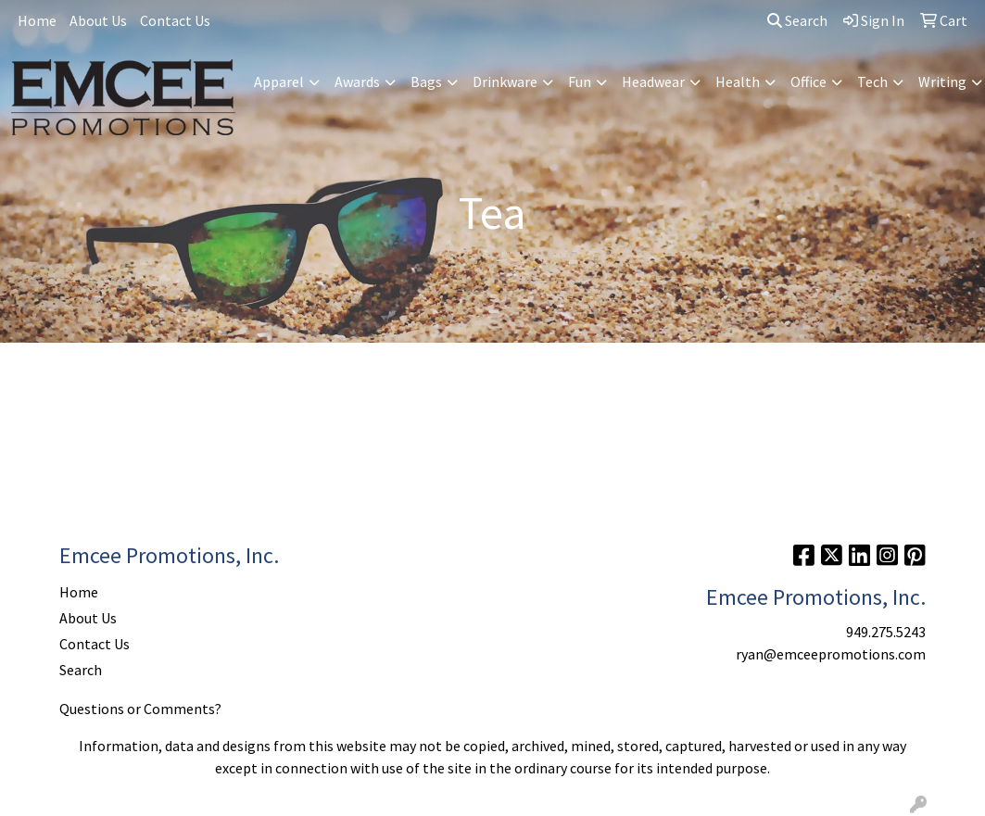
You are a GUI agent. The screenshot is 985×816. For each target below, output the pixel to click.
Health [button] (737, 81)
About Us (98, 20)
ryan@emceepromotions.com (831, 654)
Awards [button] (357, 81)
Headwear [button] (653, 81)
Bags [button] (426, 81)
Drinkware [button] (505, 81)
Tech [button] (872, 81)
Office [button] (808, 81)
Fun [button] (579, 81)
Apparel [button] (279, 81)
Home (37, 20)
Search (797, 20)
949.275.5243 (886, 631)
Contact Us (175, 20)
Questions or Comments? (140, 708)
